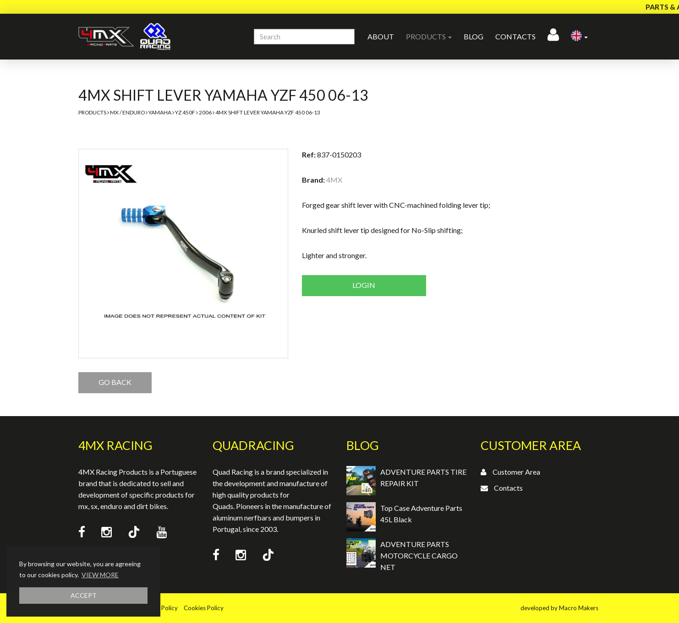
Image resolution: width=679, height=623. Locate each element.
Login (363, 285)
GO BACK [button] (115, 382)
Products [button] (429, 36)
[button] (579, 36)
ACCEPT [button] (84, 595)
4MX (334, 179)
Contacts (515, 36)
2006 (205, 112)
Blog (473, 36)
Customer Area (516, 471)
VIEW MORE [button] (100, 575)
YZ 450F (185, 112)
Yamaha (159, 112)
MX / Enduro (127, 112)
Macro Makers (578, 608)
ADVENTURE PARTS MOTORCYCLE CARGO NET (419, 555)
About (380, 36)
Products (92, 112)
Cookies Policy (204, 608)
